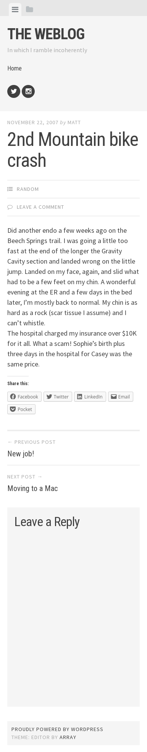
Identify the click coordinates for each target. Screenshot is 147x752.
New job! (20, 453)
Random (28, 189)
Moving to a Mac (32, 488)
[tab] (15, 9)
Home (14, 68)
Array (68, 737)
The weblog (45, 34)
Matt (74, 122)
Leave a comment (40, 206)
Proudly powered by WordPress (57, 729)
